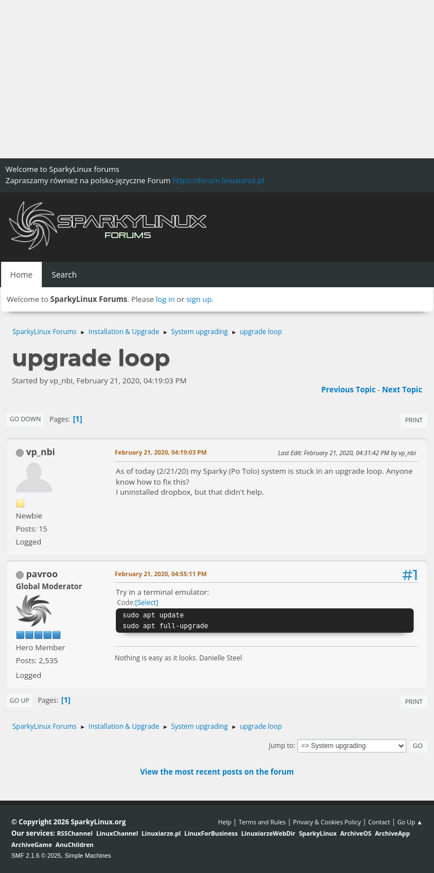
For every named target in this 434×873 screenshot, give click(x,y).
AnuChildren (74, 844)
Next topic (402, 389)
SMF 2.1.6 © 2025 (36, 855)
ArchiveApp (392, 833)
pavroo (42, 574)
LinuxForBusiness (210, 833)
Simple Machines (87, 855)
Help (224, 822)
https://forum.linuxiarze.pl (218, 180)
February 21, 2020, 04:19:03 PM (161, 452)
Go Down (25, 418)
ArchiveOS (355, 833)
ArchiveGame (31, 844)
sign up (199, 299)
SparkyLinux (318, 833)
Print (414, 420)
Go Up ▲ (410, 822)
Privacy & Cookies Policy (327, 822)
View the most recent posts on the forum (217, 772)
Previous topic (348, 389)
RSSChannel (75, 833)
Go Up (19, 700)
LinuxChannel (117, 833)
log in (165, 299)
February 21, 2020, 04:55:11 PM (161, 573)
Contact (379, 822)
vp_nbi (40, 452)
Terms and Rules (262, 822)
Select (146, 602)
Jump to (281, 745)
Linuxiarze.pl (161, 833)
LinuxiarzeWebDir (268, 833)
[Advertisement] (217, 79)
